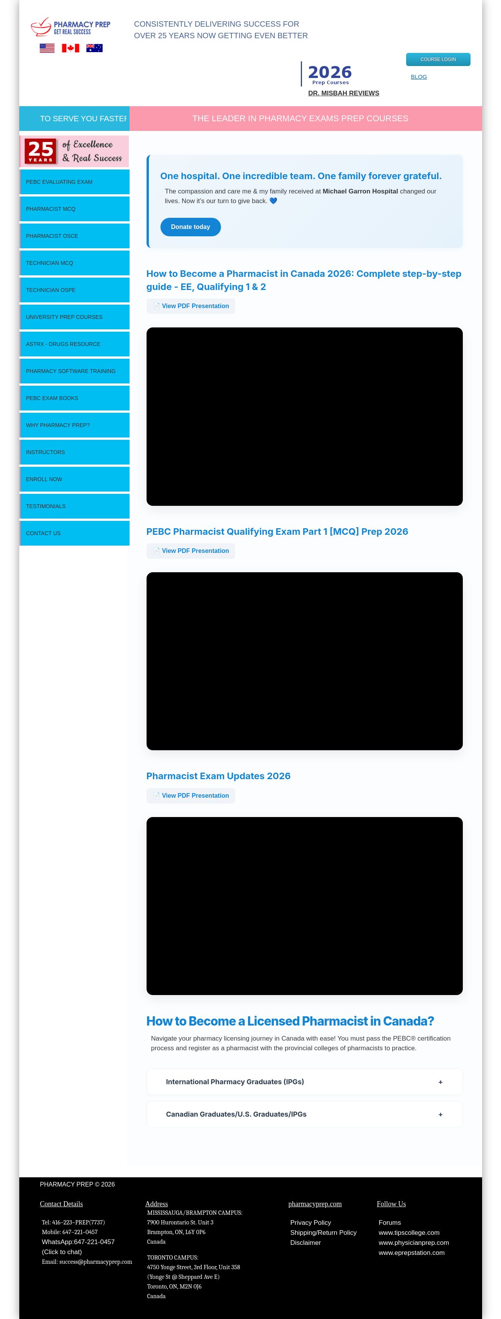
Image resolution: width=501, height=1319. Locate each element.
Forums (390, 1222)
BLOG (419, 76)
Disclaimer (305, 1242)
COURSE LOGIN (438, 59)
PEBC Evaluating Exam (59, 182)
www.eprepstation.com (412, 1252)
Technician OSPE (51, 290)
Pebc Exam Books (52, 398)
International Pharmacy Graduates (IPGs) (304, 1082)
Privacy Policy (310, 1222)
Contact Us (43, 533)
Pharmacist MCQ (51, 209)
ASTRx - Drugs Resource (63, 344)
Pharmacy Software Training (71, 371)
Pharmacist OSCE (52, 236)
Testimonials (46, 506)
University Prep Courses (64, 317)
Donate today (190, 227)
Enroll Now (44, 479)
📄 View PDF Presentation (191, 306)
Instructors (45, 452)
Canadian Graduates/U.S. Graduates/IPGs (304, 1114)
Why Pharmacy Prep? (58, 425)
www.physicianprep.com (414, 1242)
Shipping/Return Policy (323, 1232)
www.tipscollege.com (409, 1232)
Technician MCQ (49, 263)
